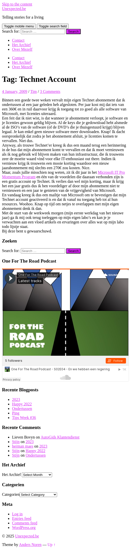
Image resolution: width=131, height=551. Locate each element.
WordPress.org (24, 527)
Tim (33, 91)
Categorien (11, 494)
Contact (18, 40)
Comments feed (24, 523)
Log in (17, 514)
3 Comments (50, 91)
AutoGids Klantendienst (60, 437)
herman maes (22, 446)
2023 (16, 399)
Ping (15, 413)
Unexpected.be (14, 9)
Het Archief (21, 45)
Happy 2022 (22, 404)
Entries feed (21, 518)
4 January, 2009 (14, 91)
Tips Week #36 (24, 417)
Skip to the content (17, 4)
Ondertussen (22, 408)
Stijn (16, 442)
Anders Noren (30, 544)
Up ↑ (52, 544)
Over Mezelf (22, 49)
